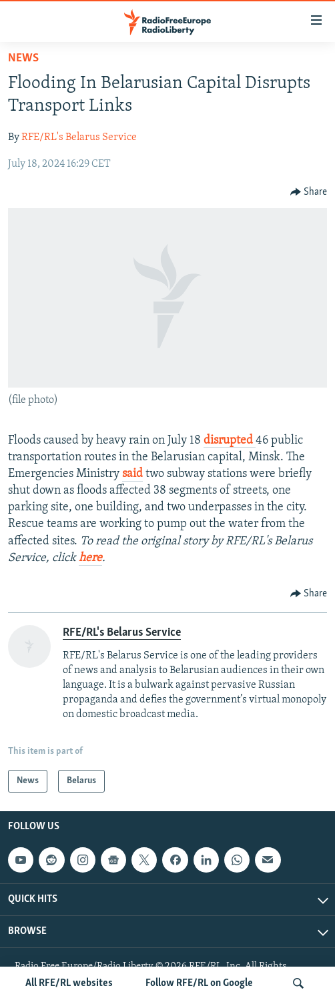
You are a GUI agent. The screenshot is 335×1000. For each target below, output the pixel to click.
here (90, 558)
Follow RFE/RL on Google (199, 983)
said (132, 474)
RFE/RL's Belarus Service (79, 137)
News (23, 58)
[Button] (309, 192)
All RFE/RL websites (69, 983)
